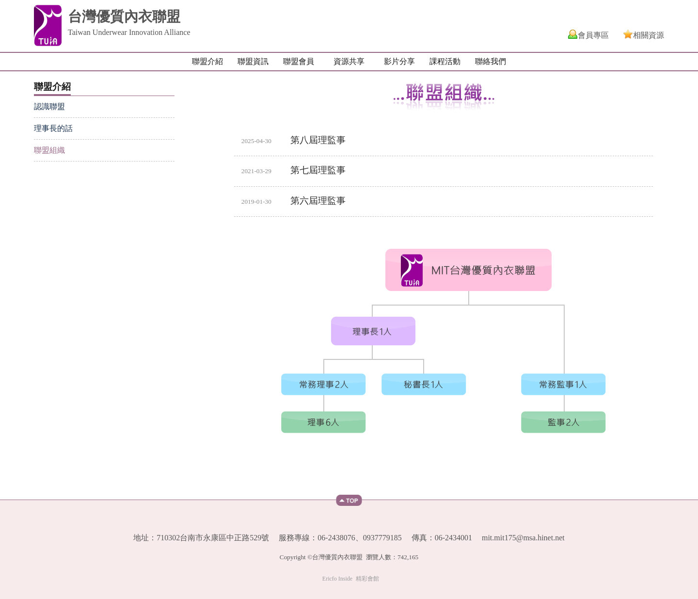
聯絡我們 (490, 61)
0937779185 (382, 538)
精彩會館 (367, 578)
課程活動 (444, 61)
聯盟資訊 (253, 61)
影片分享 (399, 61)
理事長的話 (53, 128)
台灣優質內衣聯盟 (124, 16)
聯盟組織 (49, 150)
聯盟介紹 (207, 61)
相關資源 (648, 35)
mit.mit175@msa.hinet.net (523, 538)
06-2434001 (453, 538)
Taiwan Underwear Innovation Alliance (129, 32)
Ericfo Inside (337, 578)
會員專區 (593, 35)
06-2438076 (336, 538)
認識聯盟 (49, 106)
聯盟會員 (298, 61)
